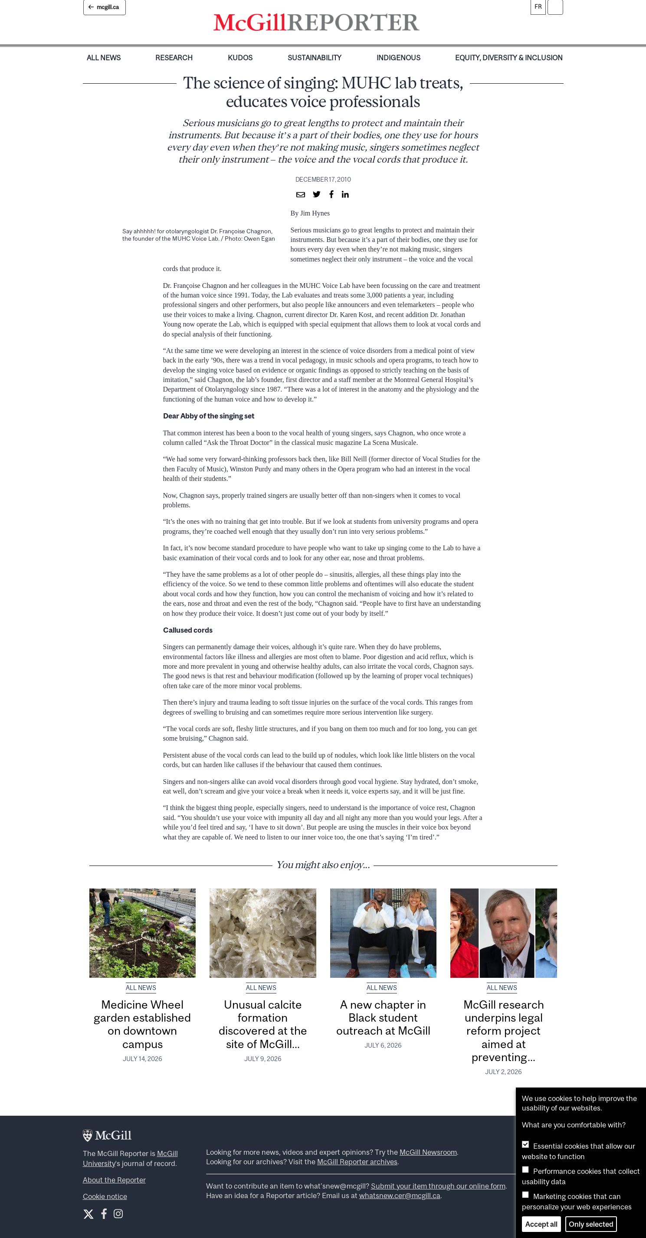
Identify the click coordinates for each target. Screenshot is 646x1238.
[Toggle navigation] (427, 24)
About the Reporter (114, 1180)
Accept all (541, 1224)
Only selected (591, 1224)
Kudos (240, 58)
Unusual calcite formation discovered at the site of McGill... (263, 1024)
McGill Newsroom (428, 1152)
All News (104, 58)
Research (174, 58)
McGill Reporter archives (357, 1161)
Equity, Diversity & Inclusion (509, 58)
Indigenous (398, 58)
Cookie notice (105, 1196)
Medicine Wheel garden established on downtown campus (142, 1024)
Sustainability (314, 58)
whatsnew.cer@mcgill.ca (399, 1195)
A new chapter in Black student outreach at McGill (383, 1018)
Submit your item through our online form (438, 1186)
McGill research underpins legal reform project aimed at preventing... (503, 1031)
